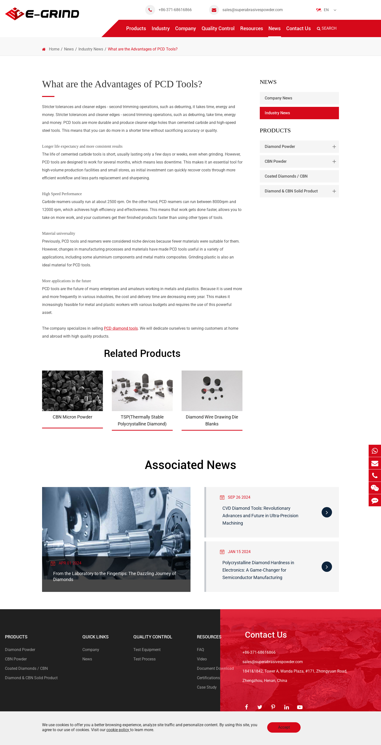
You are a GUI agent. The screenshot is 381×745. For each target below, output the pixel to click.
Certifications (208, 677)
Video (202, 659)
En (326, 10)
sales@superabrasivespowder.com (246, 10)
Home (54, 49)
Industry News (90, 49)
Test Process (144, 659)
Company (185, 31)
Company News (278, 98)
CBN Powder (301, 161)
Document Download (215, 668)
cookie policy (118, 729)
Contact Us (298, 31)
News (274, 31)
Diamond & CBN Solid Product (301, 191)
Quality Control (218, 31)
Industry (161, 31)
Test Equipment (147, 649)
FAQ (200, 649)
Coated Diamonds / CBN (286, 176)
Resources (251, 31)
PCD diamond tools (121, 328)
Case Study (207, 687)
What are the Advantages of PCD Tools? (143, 49)
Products (136, 31)
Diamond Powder (301, 146)
